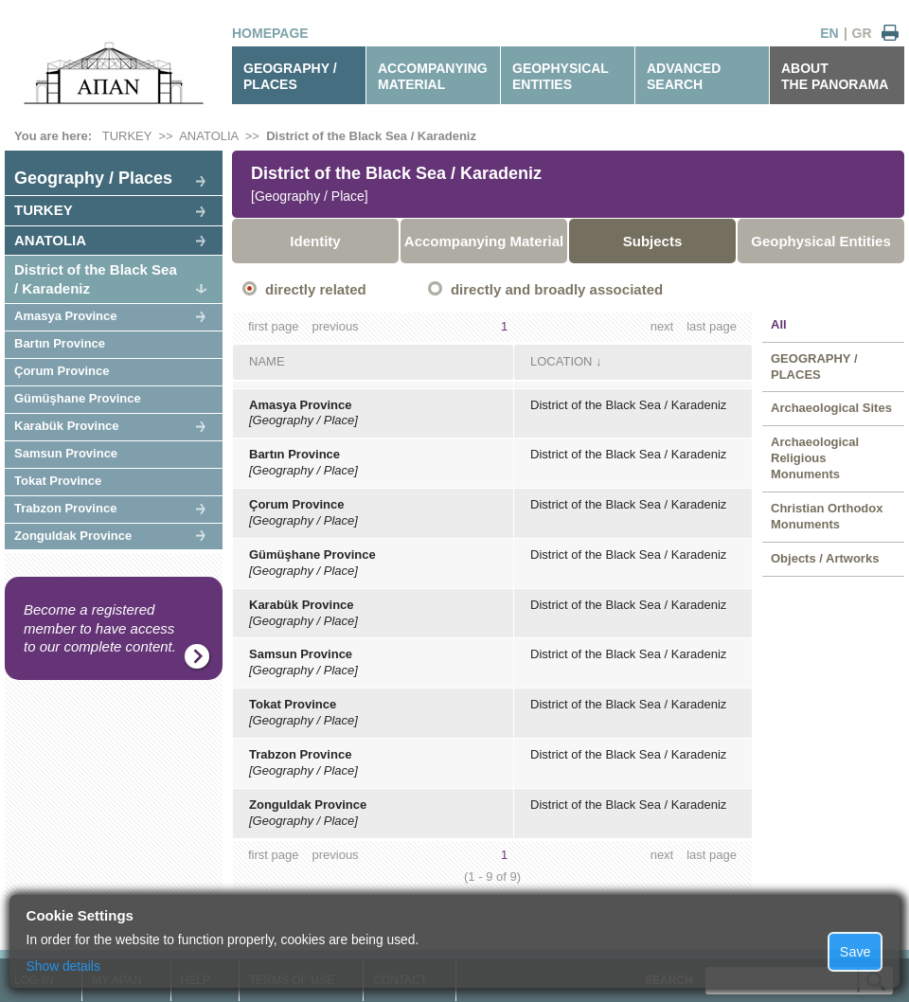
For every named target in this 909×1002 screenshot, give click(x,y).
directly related (315, 289)
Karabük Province (66, 426)
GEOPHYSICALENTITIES (560, 76)
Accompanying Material (483, 241)
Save (855, 951)
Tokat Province (57, 481)
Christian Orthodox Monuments (826, 516)
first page (273, 326)
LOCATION (561, 361)
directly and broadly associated (557, 289)
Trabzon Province (65, 508)
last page (711, 326)
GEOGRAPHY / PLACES (290, 76)
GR (862, 33)
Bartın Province (59, 343)
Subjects (653, 241)
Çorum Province (61, 371)
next (662, 326)
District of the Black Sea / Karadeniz (371, 136)
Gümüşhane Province (77, 398)
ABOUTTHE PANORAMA (834, 76)
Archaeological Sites (831, 408)
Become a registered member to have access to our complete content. (100, 627)
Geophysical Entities (821, 241)
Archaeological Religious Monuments (815, 458)
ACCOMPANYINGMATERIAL (433, 76)
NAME (267, 361)
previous (335, 326)
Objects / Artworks (825, 558)
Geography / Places (93, 178)
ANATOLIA (208, 136)
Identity (315, 241)
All (779, 324)
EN (829, 33)
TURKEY (127, 136)
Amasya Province (65, 316)
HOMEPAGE (270, 33)
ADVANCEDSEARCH (684, 76)
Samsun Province (65, 453)
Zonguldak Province (73, 535)
